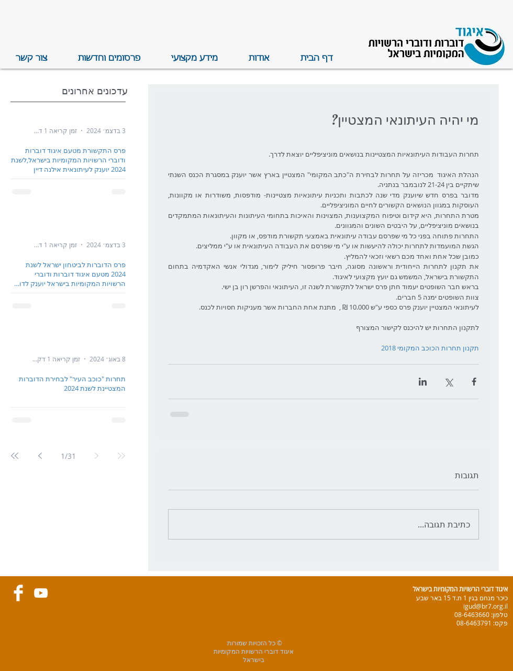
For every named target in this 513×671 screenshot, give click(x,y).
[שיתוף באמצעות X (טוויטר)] (448, 382)
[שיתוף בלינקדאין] (423, 382)
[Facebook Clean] (18, 593)
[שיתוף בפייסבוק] (474, 382)
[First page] (121, 455)
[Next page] (39, 455)
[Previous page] (96, 455)
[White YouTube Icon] (40, 593)
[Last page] (14, 455)
